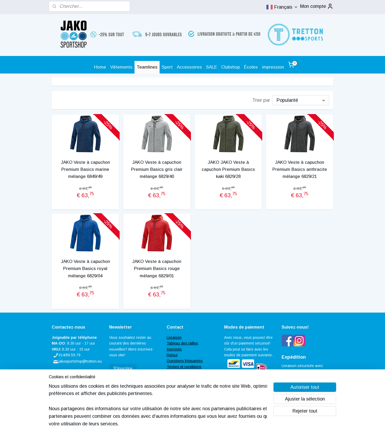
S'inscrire (122, 368)
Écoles (251, 67)
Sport (167, 67)
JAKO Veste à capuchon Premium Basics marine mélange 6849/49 (85, 169)
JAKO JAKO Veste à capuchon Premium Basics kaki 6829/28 (228, 169)
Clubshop (230, 67)
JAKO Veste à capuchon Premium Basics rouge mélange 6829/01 (156, 268)
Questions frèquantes (185, 361)
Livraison (174, 337)
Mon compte (316, 6)
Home (100, 67)
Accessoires (189, 67)
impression (273, 67)
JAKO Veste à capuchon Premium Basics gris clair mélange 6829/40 (157, 169)
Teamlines (147, 67)
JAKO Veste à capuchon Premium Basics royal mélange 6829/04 (85, 268)
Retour (172, 355)
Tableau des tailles (182, 343)
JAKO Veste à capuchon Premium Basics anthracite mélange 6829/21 (299, 169)
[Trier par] (300, 100)
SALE (211, 67)
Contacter (175, 372)
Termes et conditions (184, 367)
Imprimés (174, 349)
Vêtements (121, 67)
